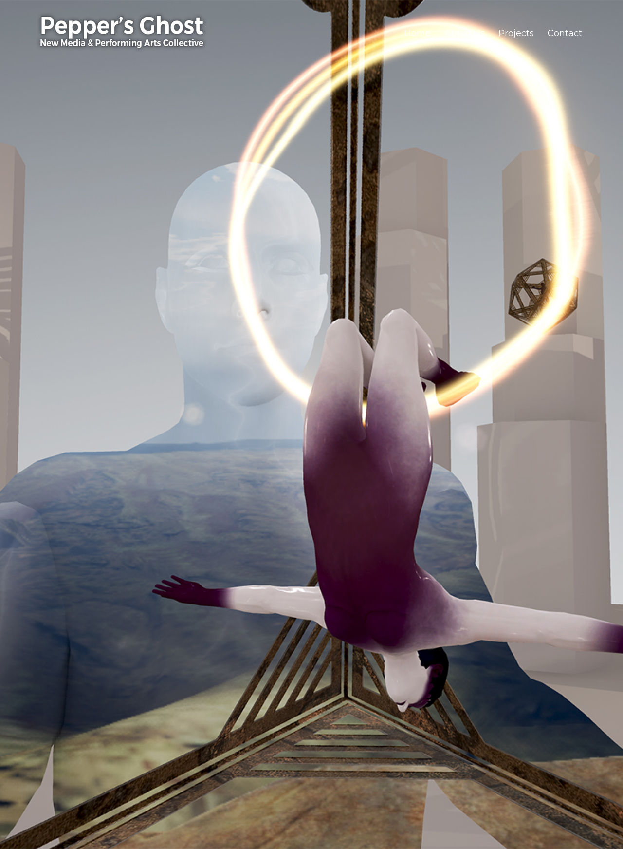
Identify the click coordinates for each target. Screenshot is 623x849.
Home (417, 33)
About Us (464, 33)
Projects (516, 33)
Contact (565, 33)
